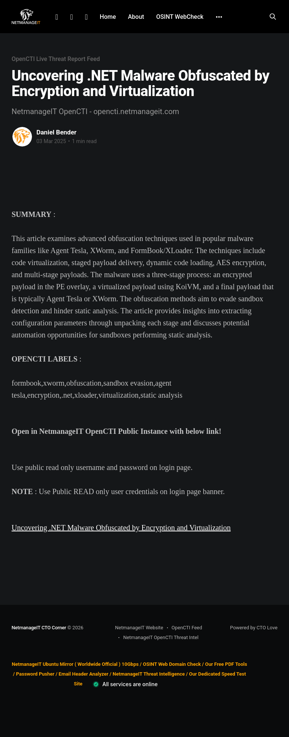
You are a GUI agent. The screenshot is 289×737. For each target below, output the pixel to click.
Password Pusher (35, 674)
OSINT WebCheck (180, 16)
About (136, 16)
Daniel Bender (57, 132)
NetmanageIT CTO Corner (39, 627)
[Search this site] (273, 17)
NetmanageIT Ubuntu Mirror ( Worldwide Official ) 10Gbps (75, 664)
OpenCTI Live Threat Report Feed (56, 59)
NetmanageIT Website (139, 627)
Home (108, 16)
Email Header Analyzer (83, 674)
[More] (219, 17)
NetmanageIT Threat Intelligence (149, 674)
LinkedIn (56, 17)
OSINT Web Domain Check (172, 664)
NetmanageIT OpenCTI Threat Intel (160, 637)
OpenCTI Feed (187, 627)
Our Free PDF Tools (226, 664)
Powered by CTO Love (253, 627)
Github (86, 17)
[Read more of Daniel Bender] (22, 136)
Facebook (71, 17)
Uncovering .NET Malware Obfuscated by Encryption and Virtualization (121, 527)
